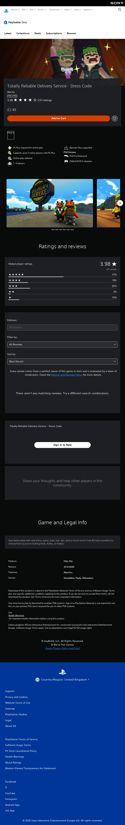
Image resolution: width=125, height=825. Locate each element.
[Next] (120, 200)
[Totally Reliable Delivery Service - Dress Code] (49, 200)
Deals (37, 30)
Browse (71, 30)
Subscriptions (54, 30)
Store (76, 9)
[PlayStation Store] (16, 19)
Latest (7, 30)
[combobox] (62, 324)
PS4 (31, 9)
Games (14, 9)
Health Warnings (16, 612)
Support (87, 9)
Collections (22, 30)
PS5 (23, 9)
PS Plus (41, 9)
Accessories (54, 9)
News (67, 9)
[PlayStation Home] (6, 9)
